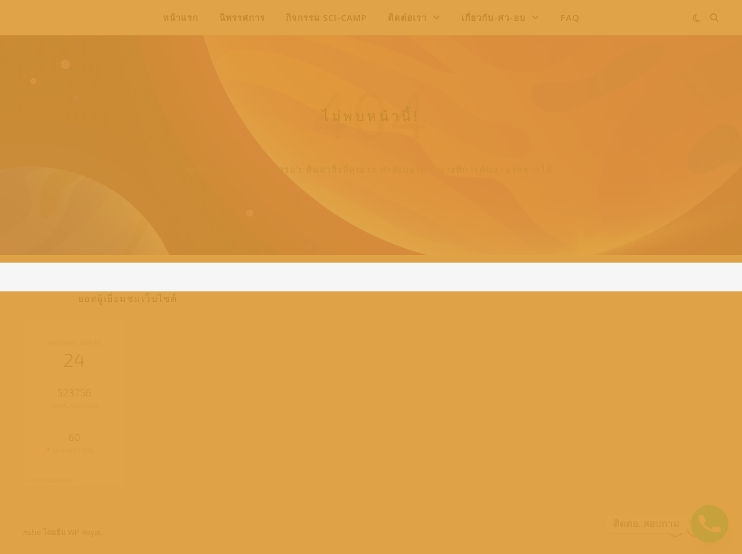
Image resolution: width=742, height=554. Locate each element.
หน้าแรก (180, 17)
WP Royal (84, 532)
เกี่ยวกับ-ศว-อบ (493, 17)
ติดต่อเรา (407, 17)
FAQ (570, 17)
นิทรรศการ (242, 17)
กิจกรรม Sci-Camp (326, 17)
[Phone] (709, 524)
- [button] (676, 527)
